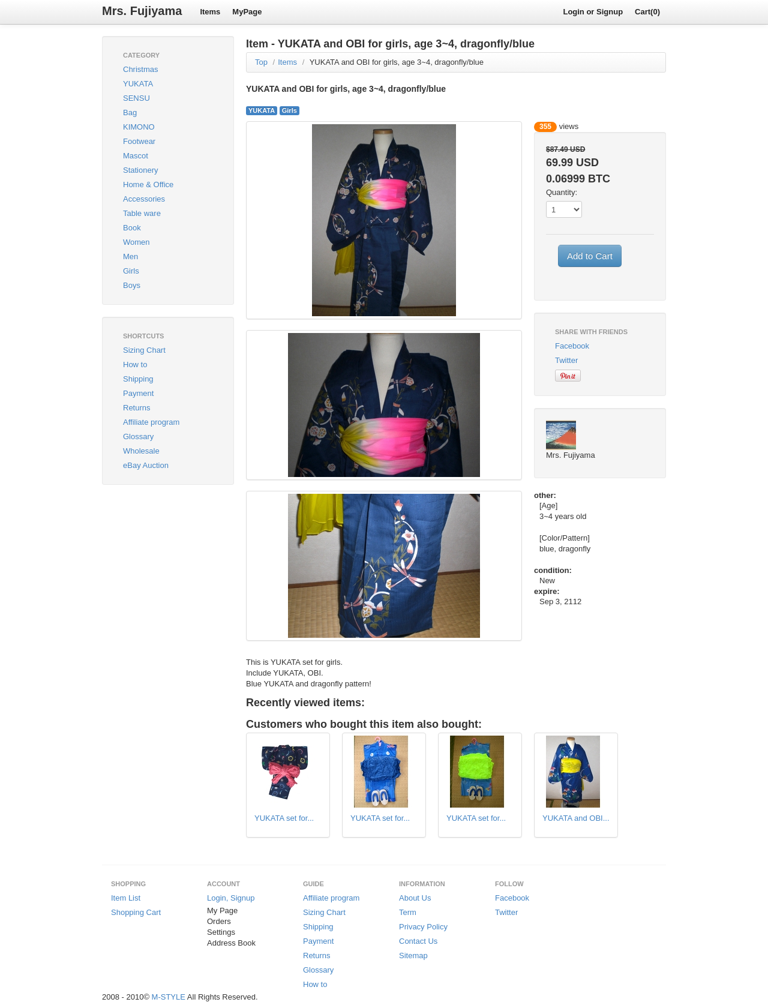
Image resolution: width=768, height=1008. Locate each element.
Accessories (144, 198)
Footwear (139, 141)
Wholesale (141, 450)
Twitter (566, 360)
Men (130, 256)
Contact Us (418, 941)
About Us (415, 897)
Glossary (138, 436)
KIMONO (139, 126)
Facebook (572, 345)
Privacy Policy (423, 926)
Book (132, 227)
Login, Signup (231, 897)
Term (407, 912)
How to (135, 364)
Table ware (142, 213)
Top (261, 62)
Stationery (140, 170)
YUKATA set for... (284, 818)
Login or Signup (593, 11)
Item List (125, 897)
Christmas (140, 69)
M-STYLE (168, 996)
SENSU (136, 98)
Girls (131, 270)
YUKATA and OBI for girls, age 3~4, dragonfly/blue (397, 62)
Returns (137, 407)
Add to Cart (590, 256)
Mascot (135, 155)
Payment (138, 393)
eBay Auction (146, 465)
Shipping (138, 378)
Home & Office (148, 184)
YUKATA (138, 83)
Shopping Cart (136, 912)
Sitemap (413, 955)
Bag (130, 112)
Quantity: (561, 192)
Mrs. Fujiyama (142, 10)
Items (210, 11)
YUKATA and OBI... (576, 818)
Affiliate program (151, 422)
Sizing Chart (144, 350)
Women (136, 242)
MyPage (247, 11)
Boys (131, 285)
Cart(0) (647, 11)
